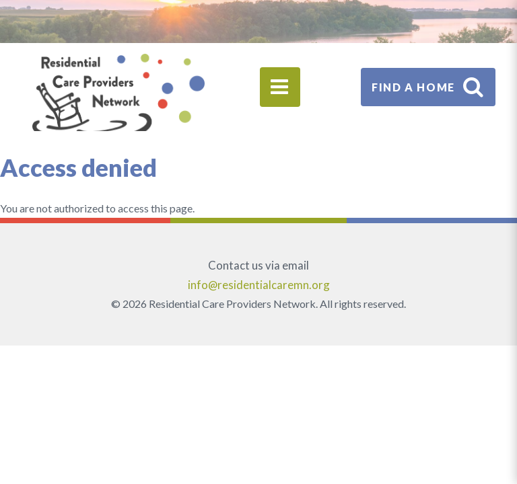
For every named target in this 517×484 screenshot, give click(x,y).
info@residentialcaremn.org (259, 285)
